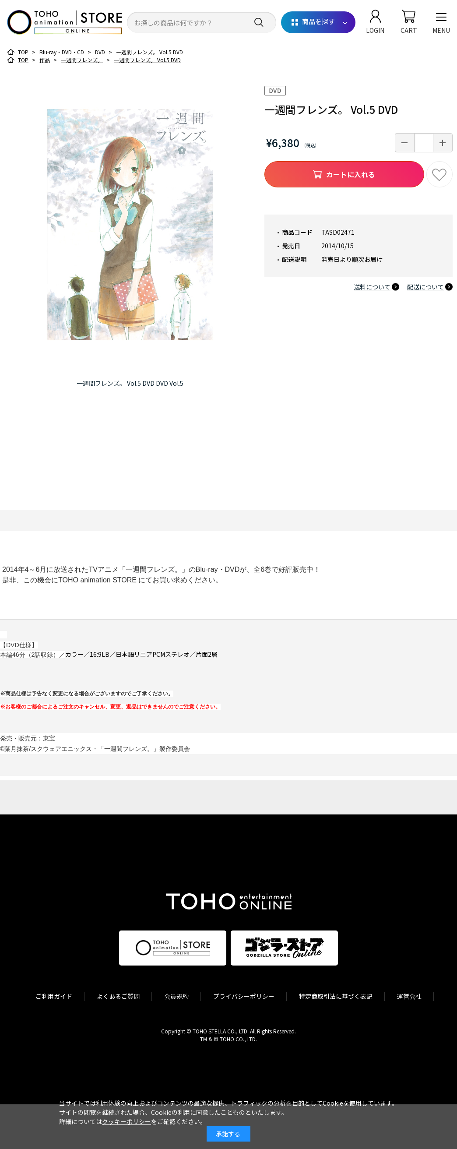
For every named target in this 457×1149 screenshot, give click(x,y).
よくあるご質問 (118, 996)
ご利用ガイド (53, 996)
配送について (425, 286)
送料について (372, 286)
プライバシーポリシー (243, 996)
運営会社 (409, 996)
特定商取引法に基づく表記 (336, 996)
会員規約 (176, 996)
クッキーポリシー (126, 1121)
